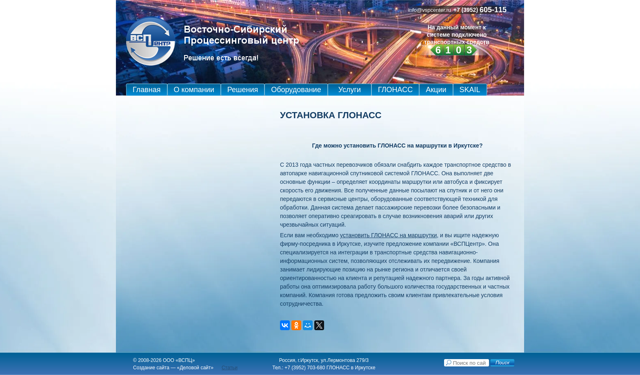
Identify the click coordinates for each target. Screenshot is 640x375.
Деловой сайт (195, 368)
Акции (436, 90)
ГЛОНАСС (395, 90)
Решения (242, 90)
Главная (147, 90)
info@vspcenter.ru (429, 10)
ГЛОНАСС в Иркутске (351, 368)
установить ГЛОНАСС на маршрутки (388, 235)
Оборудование (296, 90)
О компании (194, 90)
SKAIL (470, 90)
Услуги (349, 90)
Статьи (230, 368)
